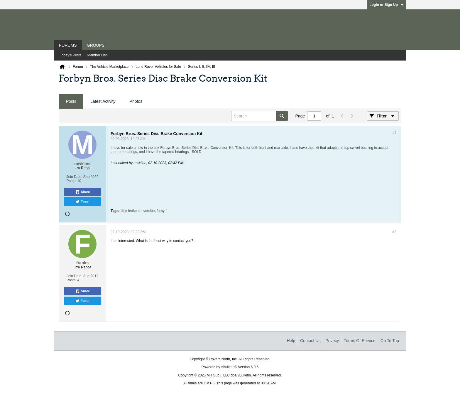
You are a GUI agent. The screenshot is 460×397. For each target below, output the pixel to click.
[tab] (71, 101)
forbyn (161, 211)
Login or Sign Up (386, 5)
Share (82, 192)
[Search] (259, 116)
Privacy (332, 340)
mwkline (139, 163)
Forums (68, 45)
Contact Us (310, 340)
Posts (71, 101)
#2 (394, 232)
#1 (394, 133)
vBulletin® (229, 367)
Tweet (82, 202)
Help (291, 340)
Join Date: (74, 177)
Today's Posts (71, 55)
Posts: (71, 181)
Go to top (389, 340)
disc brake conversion (138, 211)
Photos (136, 101)
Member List (97, 55)
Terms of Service (359, 340)
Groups (96, 45)
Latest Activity (103, 101)
